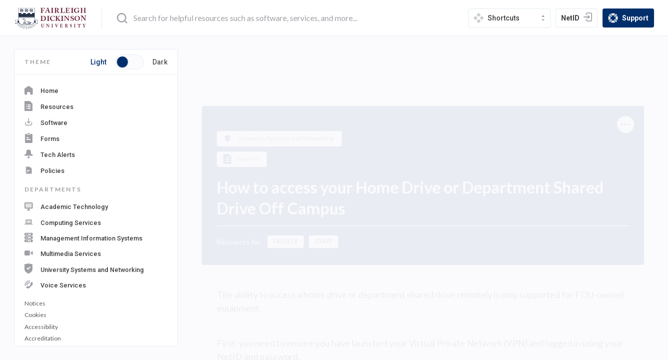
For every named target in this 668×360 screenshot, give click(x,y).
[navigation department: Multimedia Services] (95, 252)
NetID (579, 19)
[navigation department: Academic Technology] (95, 206)
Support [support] (631, 19)
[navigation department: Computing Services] (95, 221)
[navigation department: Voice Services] (95, 283)
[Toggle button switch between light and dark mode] (129, 62)
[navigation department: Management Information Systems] (95, 237)
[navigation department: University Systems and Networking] (95, 268)
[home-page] (50, 18)
